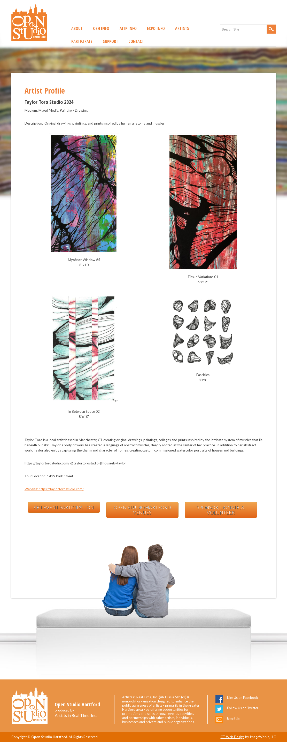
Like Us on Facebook (242, 697)
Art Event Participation (64, 507)
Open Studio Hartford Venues (142, 509)
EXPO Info (156, 28)
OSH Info (101, 28)
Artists (182, 28)
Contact (136, 41)
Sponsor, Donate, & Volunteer (221, 509)
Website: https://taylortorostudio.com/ (54, 489)
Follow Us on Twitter (242, 708)
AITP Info (128, 28)
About (77, 28)
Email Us (233, 718)
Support (110, 41)
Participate (81, 41)
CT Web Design (232, 737)
